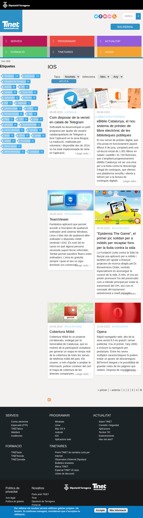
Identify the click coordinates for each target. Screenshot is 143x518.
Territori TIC (104, 432)
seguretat (24, 103)
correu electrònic (14, 130)
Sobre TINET (105, 421)
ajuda (9, 135)
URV (23, 119)
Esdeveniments (106, 436)
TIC (25, 87)
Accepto (100, 510)
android (10, 87)
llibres (25, 135)
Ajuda (109, 51)
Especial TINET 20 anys (67, 470)
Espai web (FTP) (19, 425)
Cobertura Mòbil (62, 332)
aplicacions (12, 97)
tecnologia (28, 141)
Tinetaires (65, 51)
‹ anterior (115, 390)
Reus (9, 119)
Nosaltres (38, 488)
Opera (102, 332)
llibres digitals (13, 146)
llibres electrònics (15, 151)
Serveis (16, 41)
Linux (38, 119)
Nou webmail (125, 26)
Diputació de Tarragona (18, 81)
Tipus (57, 76)
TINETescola (17, 456)
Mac (33, 114)
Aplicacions (104, 428)
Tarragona (12, 76)
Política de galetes (15, 501)
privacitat (11, 124)
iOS (9, 103)
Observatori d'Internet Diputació (70, 459)
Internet (30, 97)
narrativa (36, 130)
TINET (32, 108)
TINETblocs (17, 428)
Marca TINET (61, 466)
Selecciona (88, 76)
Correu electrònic (19, 421)
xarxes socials (13, 108)
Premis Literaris (14, 114)
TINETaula (16, 452)
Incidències (16, 436)
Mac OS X (60, 428)
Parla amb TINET (40, 494)
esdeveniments (32, 124)
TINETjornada (18, 459)
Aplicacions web (63, 439)
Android (59, 432)
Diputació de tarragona (16, 5)
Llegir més (82, 153)
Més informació (118, 510)
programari (32, 76)
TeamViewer (59, 219)
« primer (102, 390)
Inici (3, 61)
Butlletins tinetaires (64, 463)
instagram (37, 151)
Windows (59, 421)
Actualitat (113, 41)
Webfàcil (15, 432)
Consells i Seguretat (109, 425)
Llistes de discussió (64, 473)
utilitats (10, 141)
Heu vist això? (106, 439)
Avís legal (10, 498)
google (40, 135)
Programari (67, 41)
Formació (18, 51)
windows (11, 92)
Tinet (34, 498)
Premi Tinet (29, 92)
